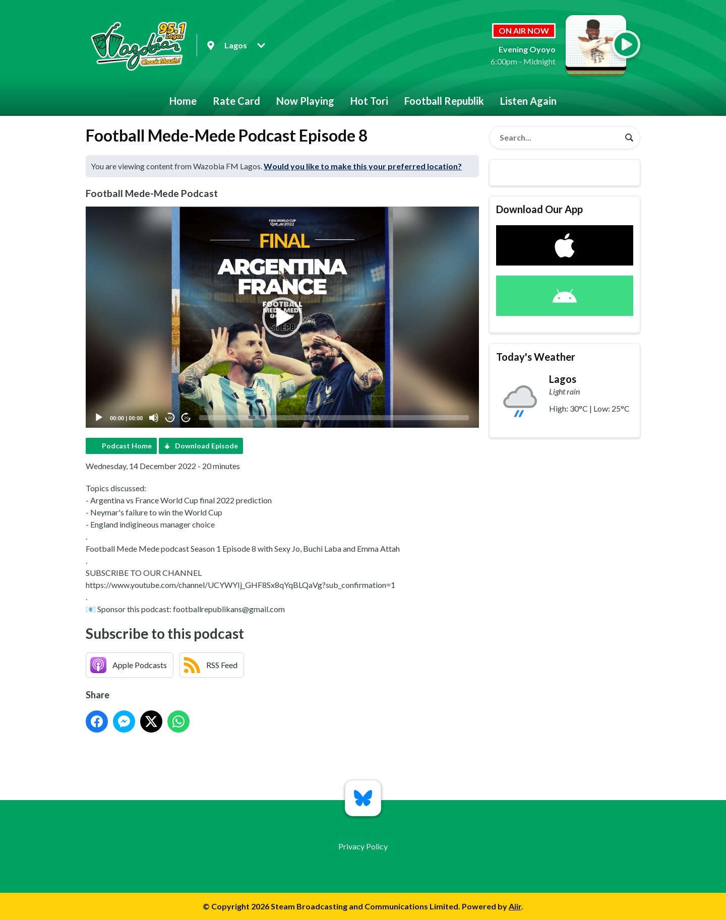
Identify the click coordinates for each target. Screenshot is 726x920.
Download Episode (206, 445)
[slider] (334, 417)
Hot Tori (369, 101)
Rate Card (236, 101)
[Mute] (154, 418)
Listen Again (528, 101)
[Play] (99, 418)
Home (183, 101)
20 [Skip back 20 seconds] (170, 418)
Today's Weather (535, 357)
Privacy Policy (363, 846)
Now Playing (305, 101)
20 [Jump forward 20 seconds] (186, 418)
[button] (282, 317)
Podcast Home (127, 445)
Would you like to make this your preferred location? (363, 166)
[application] (282, 317)
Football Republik (444, 101)
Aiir (515, 906)
